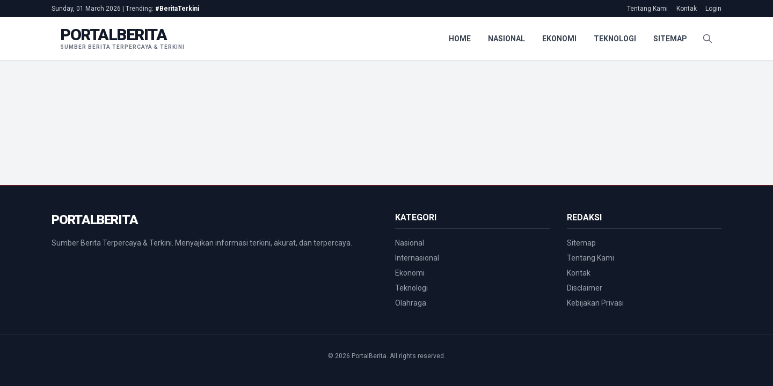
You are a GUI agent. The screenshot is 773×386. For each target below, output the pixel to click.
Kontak (686, 8)
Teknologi (615, 38)
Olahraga (410, 303)
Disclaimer (584, 288)
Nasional (506, 38)
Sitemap (670, 38)
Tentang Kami (647, 8)
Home (460, 38)
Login (713, 8)
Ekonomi (559, 38)
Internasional (417, 258)
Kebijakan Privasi (595, 303)
